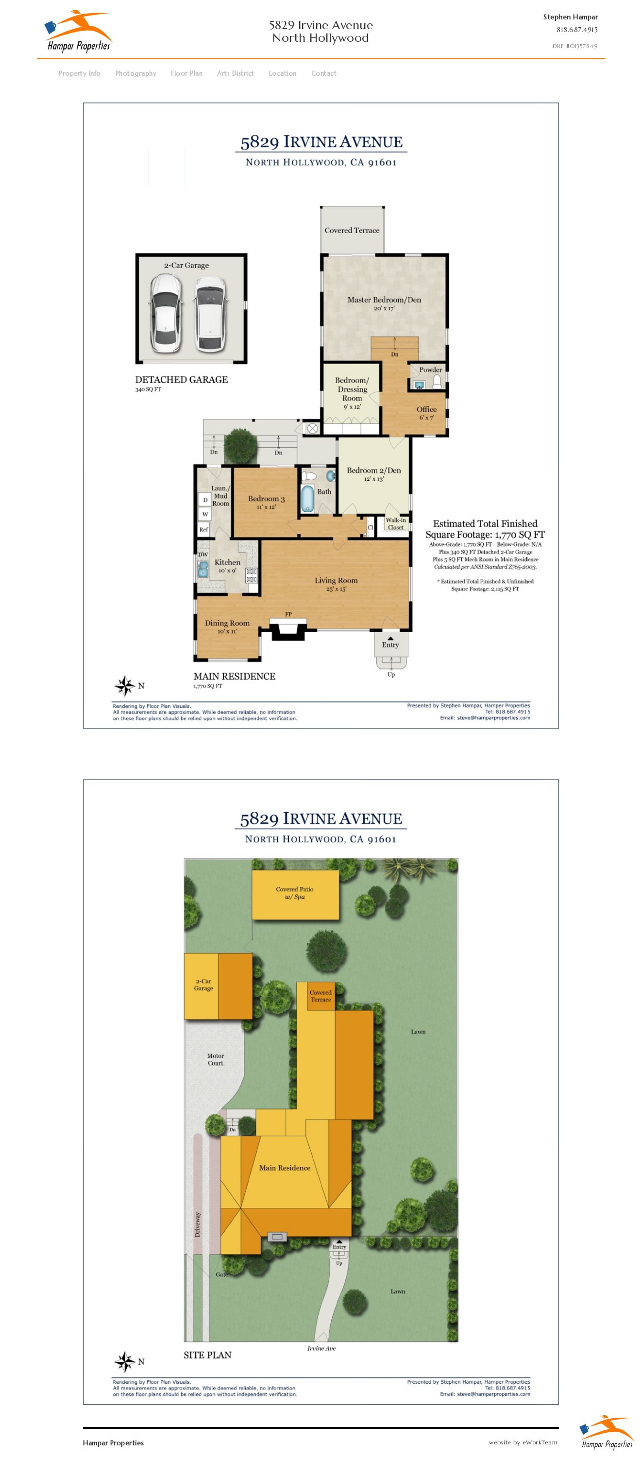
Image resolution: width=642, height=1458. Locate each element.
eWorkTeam (540, 1442)
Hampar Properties (113, 1443)
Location (283, 73)
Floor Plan (187, 73)
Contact (324, 73)
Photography (136, 73)
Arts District (235, 73)
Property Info (80, 73)
